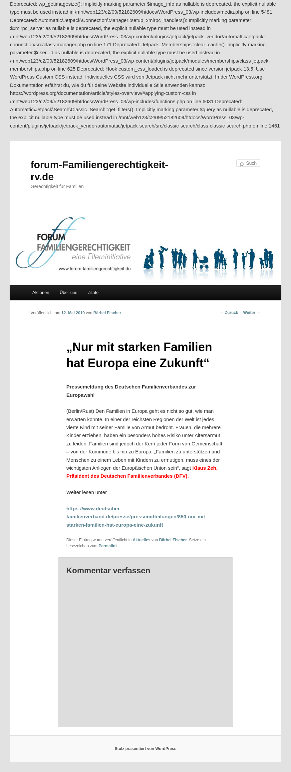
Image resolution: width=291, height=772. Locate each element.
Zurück (229, 312)
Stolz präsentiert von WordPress (145, 748)
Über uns (68, 292)
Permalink (108, 546)
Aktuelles (141, 540)
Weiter (251, 312)
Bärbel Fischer (107, 313)
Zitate (93, 292)
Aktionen (40, 292)
